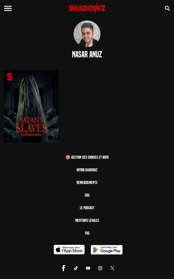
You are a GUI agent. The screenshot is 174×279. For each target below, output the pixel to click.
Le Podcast (87, 207)
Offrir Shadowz (87, 170)
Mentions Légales (87, 220)
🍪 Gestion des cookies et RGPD (87, 157)
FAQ (87, 233)
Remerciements (87, 182)
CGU (87, 195)
